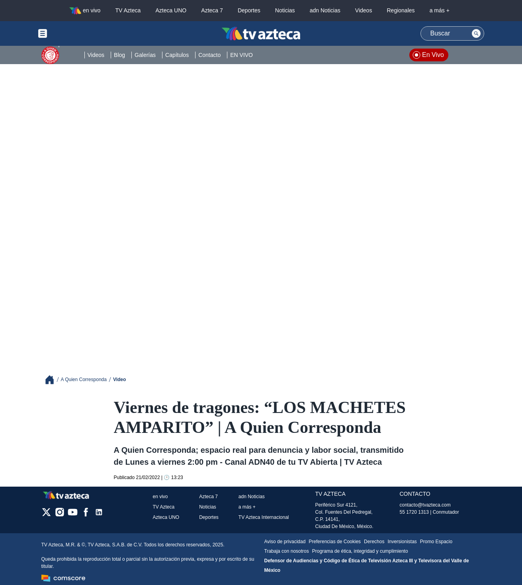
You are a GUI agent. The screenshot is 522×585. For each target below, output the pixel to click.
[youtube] (73, 514)
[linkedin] (99, 514)
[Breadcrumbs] (53, 380)
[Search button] (476, 33)
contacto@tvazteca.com (425, 505)
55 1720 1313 (414, 512)
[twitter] (46, 514)
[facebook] (86, 514)
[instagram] (60, 514)
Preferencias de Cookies (335, 541)
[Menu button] (70, 33)
